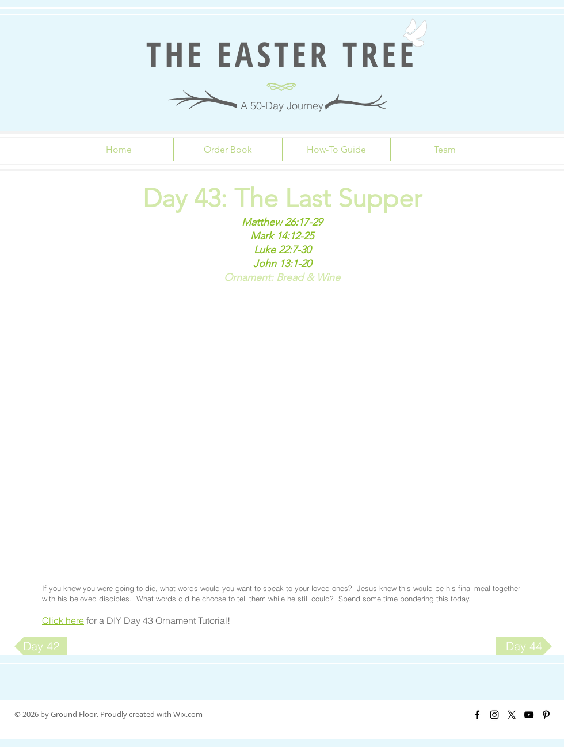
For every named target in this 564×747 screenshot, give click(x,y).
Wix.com (188, 714)
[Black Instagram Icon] (494, 715)
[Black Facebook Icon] (477, 715)
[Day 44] (524, 646)
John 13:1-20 (282, 263)
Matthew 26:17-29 (282, 222)
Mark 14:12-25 (282, 236)
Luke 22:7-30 (282, 249)
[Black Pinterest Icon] (546, 715)
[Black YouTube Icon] (529, 715)
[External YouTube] (282, 432)
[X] (511, 715)
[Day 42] (40, 646)
